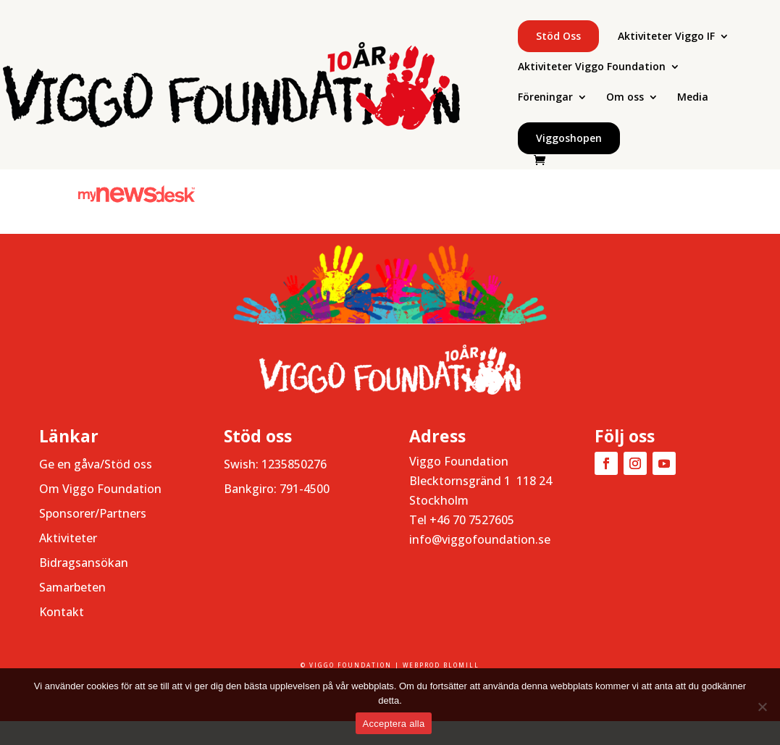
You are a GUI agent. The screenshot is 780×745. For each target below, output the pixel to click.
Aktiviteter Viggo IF (666, 37)
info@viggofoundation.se (479, 539)
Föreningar (545, 98)
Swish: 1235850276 (275, 464)
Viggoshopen (569, 138)
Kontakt (61, 612)
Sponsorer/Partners (92, 513)
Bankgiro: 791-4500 (277, 489)
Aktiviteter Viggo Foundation (592, 67)
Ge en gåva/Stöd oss (95, 464)
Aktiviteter (68, 538)
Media (692, 98)
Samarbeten (72, 587)
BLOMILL (461, 665)
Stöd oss (558, 36)
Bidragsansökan (83, 563)
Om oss (625, 98)
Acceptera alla (394, 723)
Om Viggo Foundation (100, 489)
